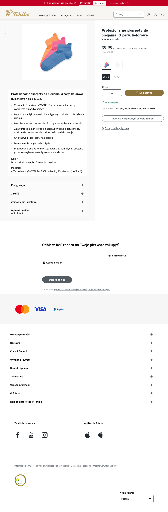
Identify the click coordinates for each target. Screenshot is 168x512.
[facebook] (17, 436)
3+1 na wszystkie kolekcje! (60, 3)
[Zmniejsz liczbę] (105, 92)
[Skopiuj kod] (99, 3)
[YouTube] (31, 436)
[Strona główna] (18, 12)
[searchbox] (126, 14)
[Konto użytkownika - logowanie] (155, 17)
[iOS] (87, 436)
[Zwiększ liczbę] (119, 92)
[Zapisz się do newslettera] (57, 279)
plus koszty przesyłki (137, 48)
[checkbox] (106, 65)
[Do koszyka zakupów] (162, 16)
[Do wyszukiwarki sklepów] (149, 17)
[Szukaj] (140, 14)
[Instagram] (44, 436)
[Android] (100, 436)
